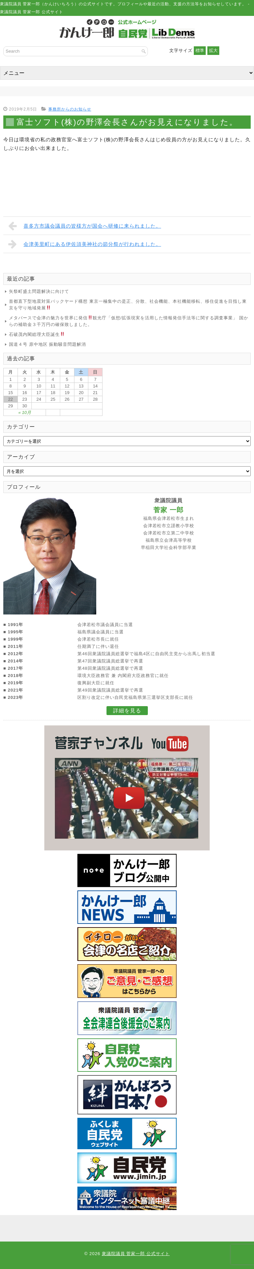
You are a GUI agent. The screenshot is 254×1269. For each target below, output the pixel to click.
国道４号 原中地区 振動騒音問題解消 (47, 344)
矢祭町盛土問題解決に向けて (39, 291)
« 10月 (24, 412)
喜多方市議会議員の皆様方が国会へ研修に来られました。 (84, 226)
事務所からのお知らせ (69, 109)
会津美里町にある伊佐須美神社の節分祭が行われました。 (84, 244)
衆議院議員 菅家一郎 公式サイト (136, 1253)
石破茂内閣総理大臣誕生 (36, 334)
